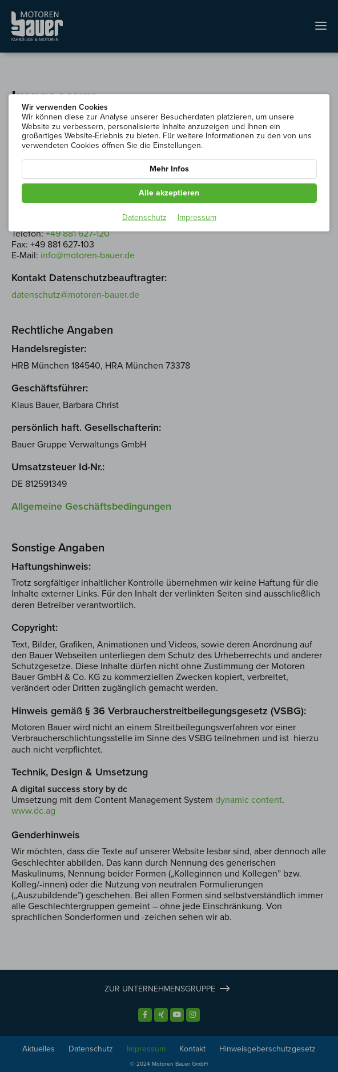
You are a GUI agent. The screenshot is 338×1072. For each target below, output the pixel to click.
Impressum (197, 217)
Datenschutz (144, 217)
